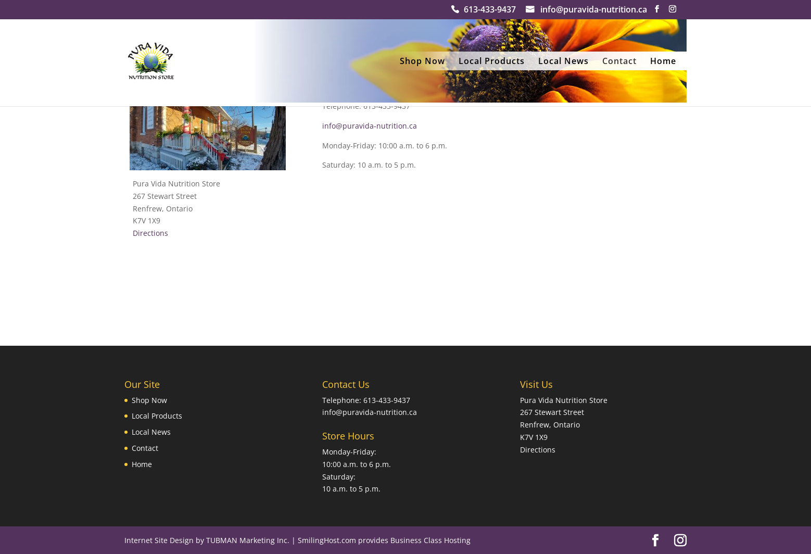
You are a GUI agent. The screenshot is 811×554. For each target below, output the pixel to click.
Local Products (492, 62)
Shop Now (422, 62)
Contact (619, 62)
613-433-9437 (490, 10)
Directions (150, 233)
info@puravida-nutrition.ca (593, 10)
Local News (563, 62)
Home (663, 62)
